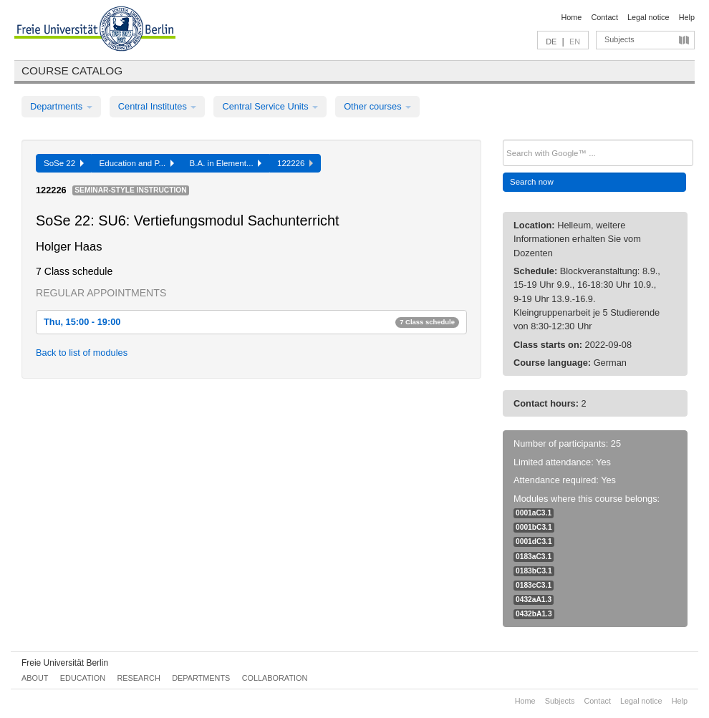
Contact (604, 17)
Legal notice (648, 17)
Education (82, 678)
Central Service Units (270, 106)
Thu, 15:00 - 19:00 (251, 321)
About (34, 678)
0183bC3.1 (534, 571)
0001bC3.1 (534, 527)
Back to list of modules (81, 352)
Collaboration (275, 678)
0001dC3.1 (534, 541)
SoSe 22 (64, 163)
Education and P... (137, 163)
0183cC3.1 (533, 585)
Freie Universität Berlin (64, 663)
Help (687, 17)
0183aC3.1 (533, 557)
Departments (61, 106)
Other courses (377, 106)
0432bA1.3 (534, 614)
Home (571, 17)
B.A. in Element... (225, 163)
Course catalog (71, 70)
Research (138, 678)
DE (551, 41)
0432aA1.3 (533, 599)
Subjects (619, 39)
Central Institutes (157, 106)
